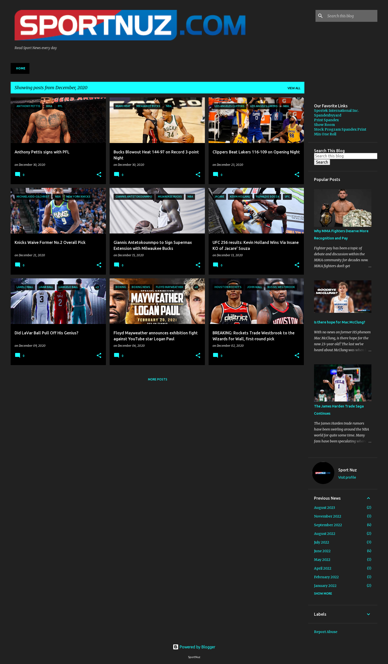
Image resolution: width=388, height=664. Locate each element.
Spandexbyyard (327, 115)
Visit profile (347, 477)
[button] (99, 175)
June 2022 (322, 551)
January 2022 (325, 585)
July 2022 (321, 542)
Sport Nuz (347, 470)
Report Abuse (325, 632)
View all (294, 88)
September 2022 (328, 525)
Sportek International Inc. (336, 110)
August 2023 (324, 507)
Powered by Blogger (194, 647)
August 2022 (324, 533)
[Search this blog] (351, 16)
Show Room (324, 124)
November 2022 (327, 516)
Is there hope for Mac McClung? (339, 322)
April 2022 (322, 568)
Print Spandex (326, 120)
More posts (157, 379)
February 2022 (326, 577)
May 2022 (322, 559)
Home (20, 68)
